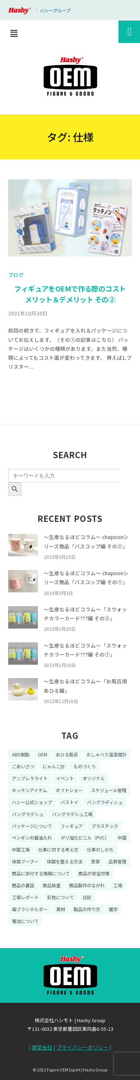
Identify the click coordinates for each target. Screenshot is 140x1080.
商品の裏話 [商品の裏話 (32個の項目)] (23, 885)
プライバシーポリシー (82, 1047)
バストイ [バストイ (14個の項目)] (69, 802)
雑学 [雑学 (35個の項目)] (113, 909)
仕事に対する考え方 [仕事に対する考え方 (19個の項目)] (58, 849)
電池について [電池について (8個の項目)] (25, 920)
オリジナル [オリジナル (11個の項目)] (93, 778)
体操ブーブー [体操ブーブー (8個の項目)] (25, 861)
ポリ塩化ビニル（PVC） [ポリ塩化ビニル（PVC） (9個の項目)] (85, 837)
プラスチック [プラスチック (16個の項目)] (104, 825)
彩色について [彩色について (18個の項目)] (60, 897)
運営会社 (42, 1047)
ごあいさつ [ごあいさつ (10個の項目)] (23, 766)
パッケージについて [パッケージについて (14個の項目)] (32, 825)
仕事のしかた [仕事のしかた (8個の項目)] (100, 849)
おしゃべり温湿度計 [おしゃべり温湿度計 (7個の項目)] (107, 754)
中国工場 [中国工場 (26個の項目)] (21, 849)
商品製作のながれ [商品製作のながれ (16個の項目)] (87, 885)
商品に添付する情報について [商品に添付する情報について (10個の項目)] (41, 873)
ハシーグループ (55, 10)
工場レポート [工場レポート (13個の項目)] (25, 897)
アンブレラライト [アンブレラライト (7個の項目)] (30, 778)
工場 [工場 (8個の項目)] (117, 885)
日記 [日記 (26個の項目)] (86, 897)
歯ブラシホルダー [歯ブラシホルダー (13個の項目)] (30, 909)
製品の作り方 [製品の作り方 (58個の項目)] (87, 909)
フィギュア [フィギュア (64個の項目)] (72, 825)
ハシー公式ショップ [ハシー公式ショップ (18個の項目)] (32, 802)
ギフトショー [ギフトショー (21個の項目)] (69, 790)
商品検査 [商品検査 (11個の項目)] (52, 885)
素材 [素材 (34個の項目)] (60, 909)
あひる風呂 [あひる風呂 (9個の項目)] (67, 754)
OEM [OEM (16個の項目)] (42, 754)
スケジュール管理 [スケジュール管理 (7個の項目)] (108, 790)
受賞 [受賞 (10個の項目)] (95, 861)
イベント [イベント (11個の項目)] (65, 778)
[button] (13, 33)
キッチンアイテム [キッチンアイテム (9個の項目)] (29, 790)
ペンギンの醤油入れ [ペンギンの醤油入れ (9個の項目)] (32, 837)
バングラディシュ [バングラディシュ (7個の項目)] (105, 802)
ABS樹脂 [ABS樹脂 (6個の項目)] (20, 754)
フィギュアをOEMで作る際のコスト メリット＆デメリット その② (70, 293)
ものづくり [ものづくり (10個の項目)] (85, 766)
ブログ (16, 274)
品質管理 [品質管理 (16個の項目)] (117, 861)
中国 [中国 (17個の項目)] (122, 837)
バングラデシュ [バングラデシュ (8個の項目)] (27, 813)
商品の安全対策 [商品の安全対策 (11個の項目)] (94, 873)
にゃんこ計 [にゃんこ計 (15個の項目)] (54, 766)
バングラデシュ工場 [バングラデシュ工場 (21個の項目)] (72, 813)
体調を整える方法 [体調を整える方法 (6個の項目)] (64, 861)
